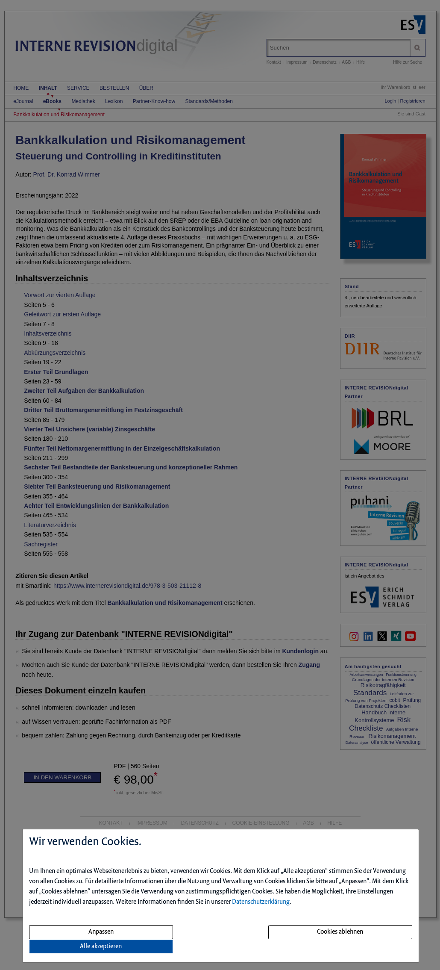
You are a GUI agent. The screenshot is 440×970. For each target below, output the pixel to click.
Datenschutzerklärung (261, 902)
